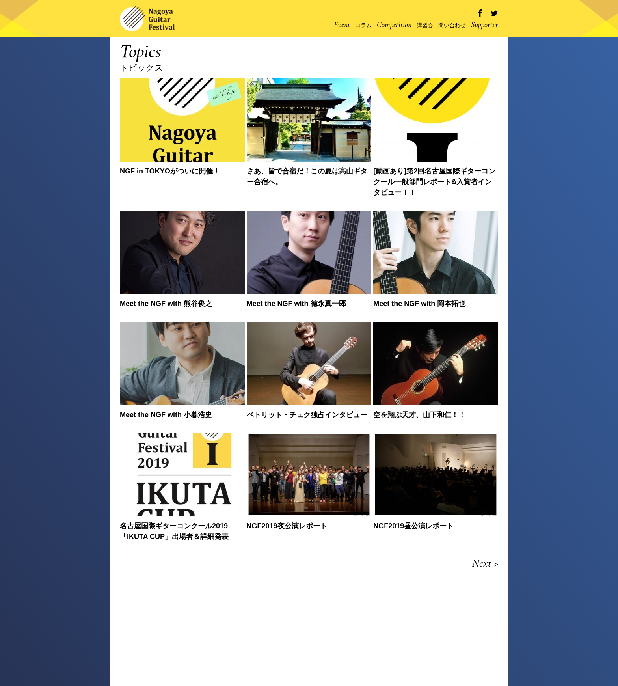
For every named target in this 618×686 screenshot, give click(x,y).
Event (342, 25)
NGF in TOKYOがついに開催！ (170, 171)
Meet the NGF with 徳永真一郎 (296, 304)
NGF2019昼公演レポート (413, 526)
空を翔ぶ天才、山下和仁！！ (419, 415)
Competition (394, 25)
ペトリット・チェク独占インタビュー (307, 415)
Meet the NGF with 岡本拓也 (419, 304)
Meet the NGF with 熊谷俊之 (166, 304)
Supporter (484, 25)
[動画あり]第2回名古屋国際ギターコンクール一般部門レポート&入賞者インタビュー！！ (434, 181)
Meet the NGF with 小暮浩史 (166, 415)
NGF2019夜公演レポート (287, 526)
